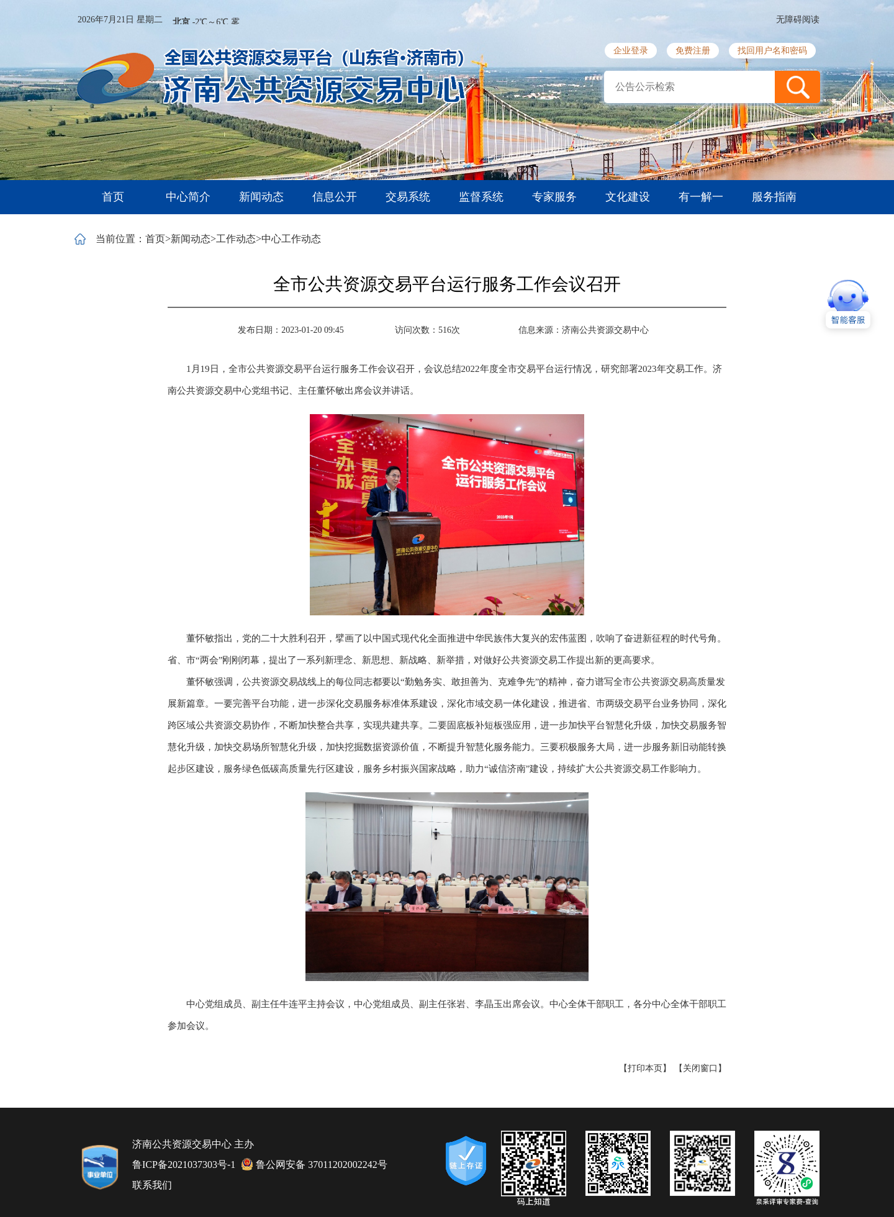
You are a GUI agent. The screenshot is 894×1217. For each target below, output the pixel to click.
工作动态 (236, 238)
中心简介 (188, 197)
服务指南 (774, 197)
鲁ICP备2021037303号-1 (183, 1164)
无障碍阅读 (798, 19)
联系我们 (152, 1185)
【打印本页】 (645, 1068)
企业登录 (630, 50)
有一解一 (701, 197)
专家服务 (554, 197)
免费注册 (692, 50)
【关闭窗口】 (700, 1068)
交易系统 (408, 197)
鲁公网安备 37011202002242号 (314, 1164)
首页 (113, 197)
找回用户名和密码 (772, 50)
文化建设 (627, 197)
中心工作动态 (291, 238)
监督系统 (481, 197)
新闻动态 (261, 197)
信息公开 (334, 197)
